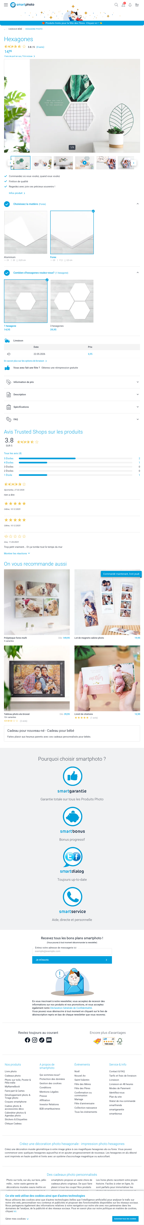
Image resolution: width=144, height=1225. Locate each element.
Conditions (45, 1087)
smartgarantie (116, 1109)
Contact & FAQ (117, 1071)
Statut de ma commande (122, 1101)
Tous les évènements (85, 1112)
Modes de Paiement (119, 1088)
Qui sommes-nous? (50, 1075)
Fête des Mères (82, 1084)
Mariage (78, 1099)
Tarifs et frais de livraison (122, 1075)
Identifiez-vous (117, 1092)
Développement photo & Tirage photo (17, 1096)
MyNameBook (12, 1086)
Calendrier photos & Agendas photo (15, 1114)
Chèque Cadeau (13, 1123)
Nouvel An (79, 1075)
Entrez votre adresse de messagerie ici (55, 947)
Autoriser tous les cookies (125, 1219)
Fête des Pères (82, 1088)
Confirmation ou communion (83, 1094)
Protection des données (52, 1079)
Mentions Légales (49, 1091)
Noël (77, 1071)
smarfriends (115, 1105)
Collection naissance (85, 1107)
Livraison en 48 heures (121, 1084)
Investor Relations (49, 1104)
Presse (43, 1096)
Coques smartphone (15, 1101)
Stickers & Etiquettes (16, 1119)
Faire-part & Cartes (15, 1090)
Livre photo (11, 1071)
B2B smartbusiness (50, 1108)
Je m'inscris (42, 959)
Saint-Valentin (81, 1079)
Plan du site (115, 1096)
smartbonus (115, 1113)
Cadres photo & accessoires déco (14, 1107)
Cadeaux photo (13, 1075)
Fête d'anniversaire (84, 1103)
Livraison (114, 1079)
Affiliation (45, 1100)
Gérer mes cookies (17, 1218)
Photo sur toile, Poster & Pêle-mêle (18, 1081)
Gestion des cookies (51, 1083)
